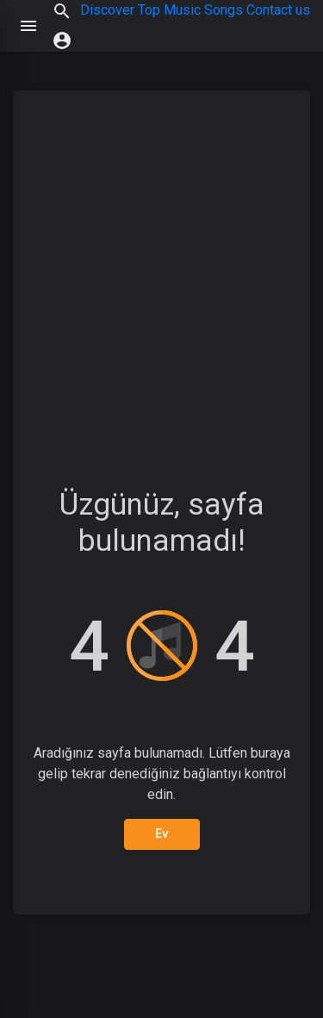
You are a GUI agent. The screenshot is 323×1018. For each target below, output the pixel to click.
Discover (107, 10)
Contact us (278, 10)
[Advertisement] (161, 273)
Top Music (169, 10)
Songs (223, 10)
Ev (162, 833)
